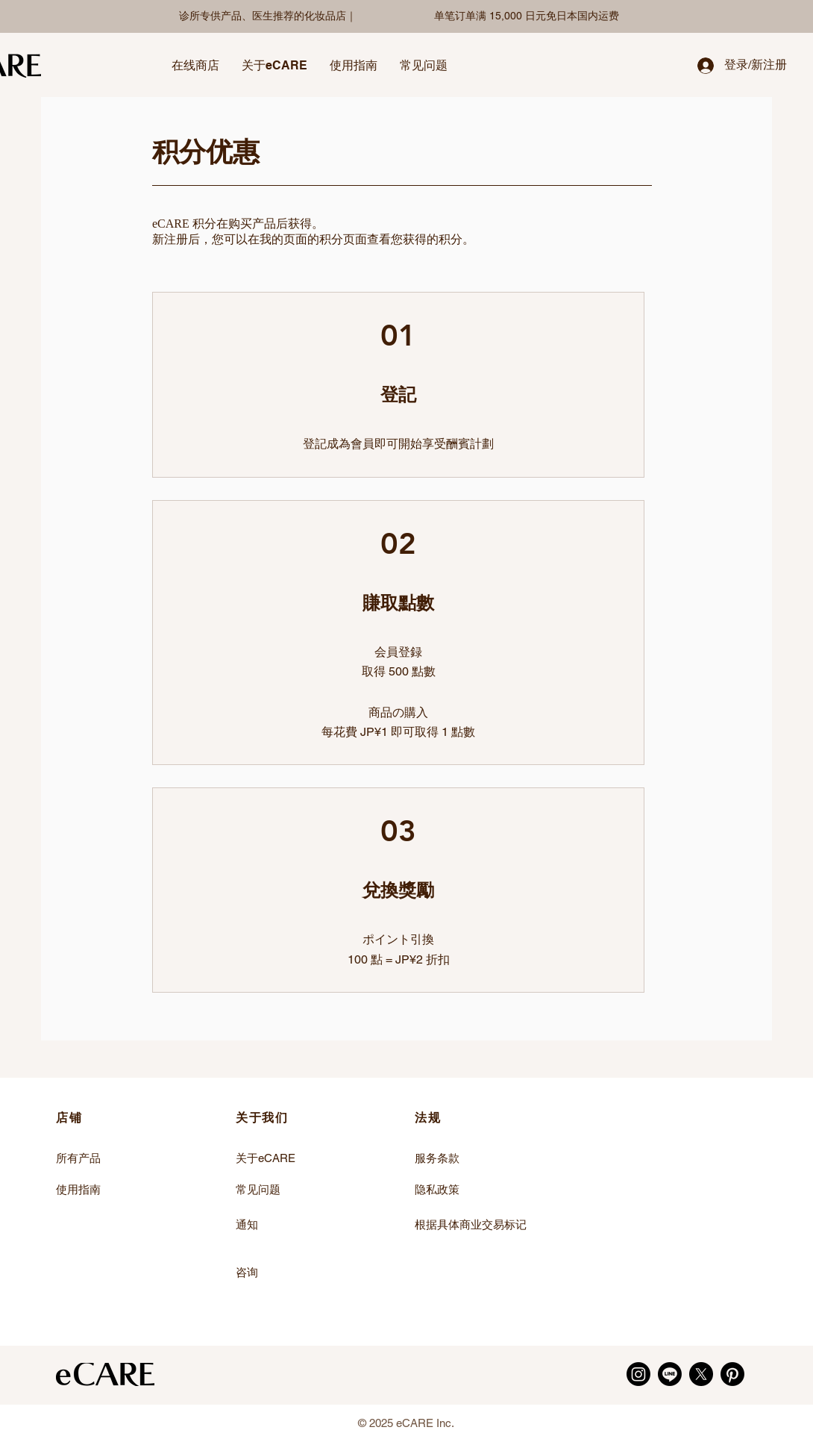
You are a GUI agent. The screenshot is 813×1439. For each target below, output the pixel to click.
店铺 (69, 1118)
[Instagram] (638, 1374)
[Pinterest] (732, 1374)
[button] (195, 65)
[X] (701, 1374)
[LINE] (670, 1374)
